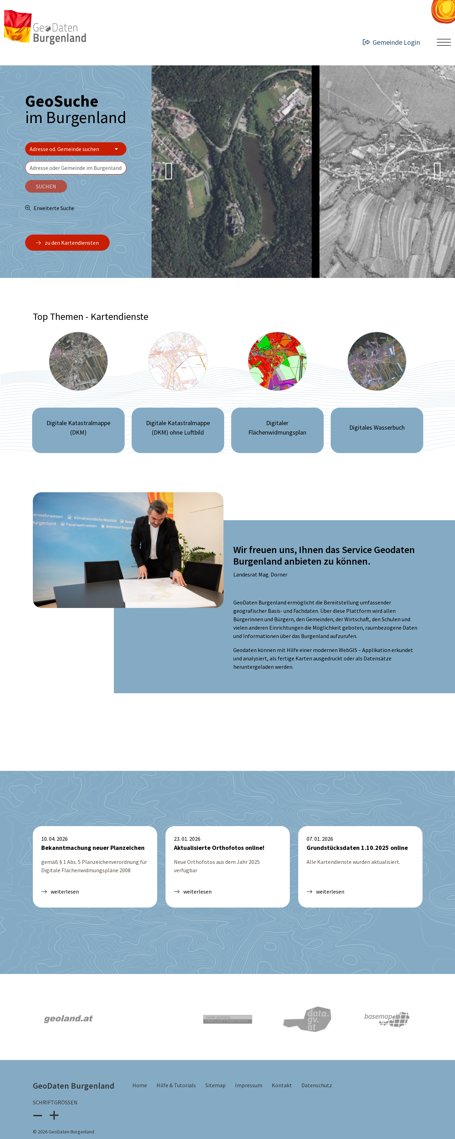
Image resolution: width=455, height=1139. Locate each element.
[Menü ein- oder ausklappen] (444, 42)
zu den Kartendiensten (67, 242)
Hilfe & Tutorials (176, 1061)
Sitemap (216, 1061)
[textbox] (75, 167)
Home (140, 1061)
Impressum (249, 1061)
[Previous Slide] (169, 172)
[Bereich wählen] (75, 149)
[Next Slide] (437, 172)
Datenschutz (316, 1061)
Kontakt (282, 1061)
